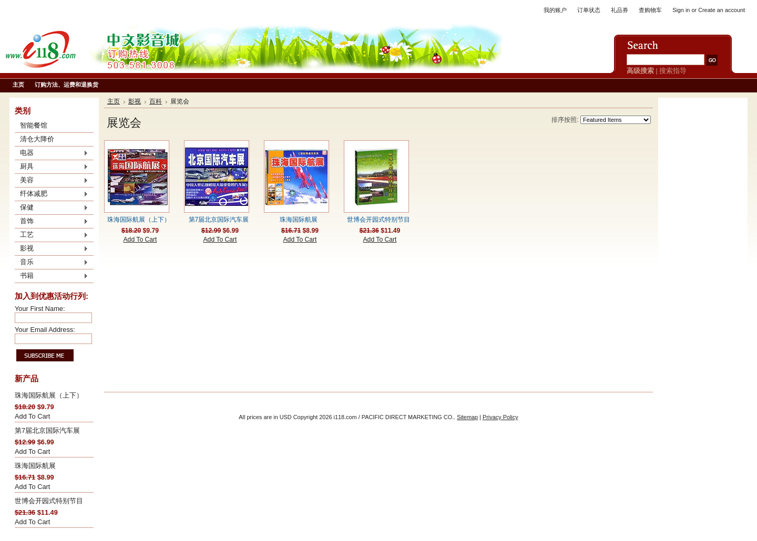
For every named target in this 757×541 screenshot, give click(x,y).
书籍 (51, 276)
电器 (51, 153)
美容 (51, 180)
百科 (155, 101)
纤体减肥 (51, 194)
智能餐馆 (33, 125)
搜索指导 (673, 71)
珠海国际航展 (35, 466)
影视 (51, 249)
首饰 (51, 221)
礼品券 (619, 10)
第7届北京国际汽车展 (47, 430)
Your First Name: (40, 309)
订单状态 (588, 10)
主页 (113, 101)
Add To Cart (32, 416)
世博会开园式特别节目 (49, 501)
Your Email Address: (45, 330)
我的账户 (555, 10)
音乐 (51, 262)
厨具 (51, 167)
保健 (51, 208)
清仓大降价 (37, 139)
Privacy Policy (500, 417)
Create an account (721, 10)
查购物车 (650, 10)
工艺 (51, 235)
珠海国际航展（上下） (49, 395)
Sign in (681, 10)
